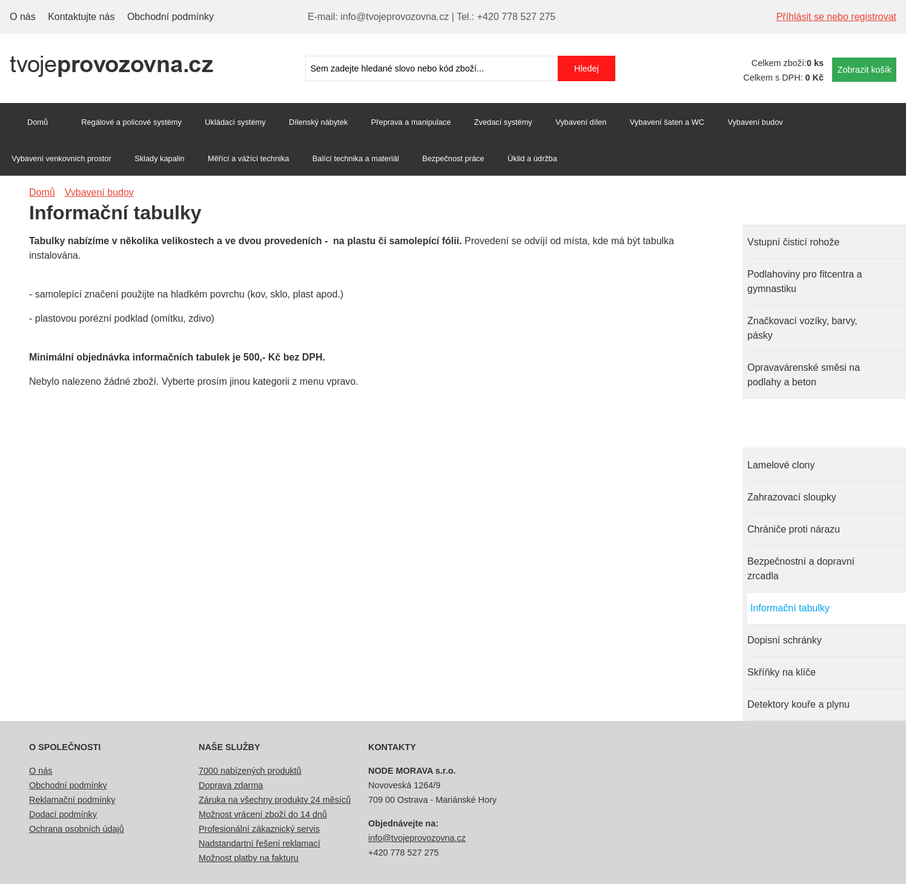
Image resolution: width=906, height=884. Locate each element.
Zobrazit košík (864, 70)
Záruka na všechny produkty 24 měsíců (275, 800)
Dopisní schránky (784, 640)
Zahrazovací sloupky (791, 497)
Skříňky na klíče (781, 672)
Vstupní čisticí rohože (793, 242)
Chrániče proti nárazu (793, 529)
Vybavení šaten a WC (667, 122)
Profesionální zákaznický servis (259, 829)
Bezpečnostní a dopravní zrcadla (801, 568)
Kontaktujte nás (81, 17)
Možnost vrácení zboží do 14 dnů (263, 814)
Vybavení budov (754, 122)
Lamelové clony (781, 465)
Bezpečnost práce (453, 158)
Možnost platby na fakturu (249, 858)
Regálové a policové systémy (131, 122)
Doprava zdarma (231, 785)
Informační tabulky (790, 608)
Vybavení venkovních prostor (61, 158)
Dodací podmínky (63, 814)
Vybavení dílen (580, 122)
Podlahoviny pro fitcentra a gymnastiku (804, 281)
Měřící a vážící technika (248, 158)
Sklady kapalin (159, 158)
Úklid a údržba (532, 158)
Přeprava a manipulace (411, 122)
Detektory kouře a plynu (798, 704)
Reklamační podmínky (72, 800)
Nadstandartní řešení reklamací (259, 843)
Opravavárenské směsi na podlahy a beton (803, 374)
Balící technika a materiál (355, 158)
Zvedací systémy (503, 122)
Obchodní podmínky (170, 17)
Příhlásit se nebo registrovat (836, 17)
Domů (37, 122)
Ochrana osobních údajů (76, 829)
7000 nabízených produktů (250, 771)
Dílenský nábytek (318, 122)
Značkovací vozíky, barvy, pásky (802, 328)
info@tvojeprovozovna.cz (417, 838)
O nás (23, 17)
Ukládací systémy (235, 122)
